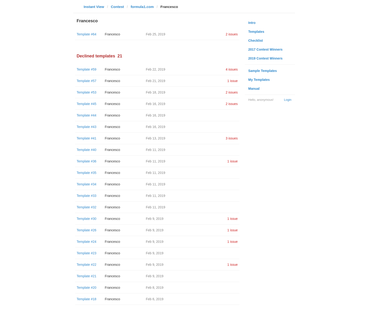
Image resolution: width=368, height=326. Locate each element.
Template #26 (86, 230)
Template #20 (86, 287)
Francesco (112, 34)
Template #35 (86, 173)
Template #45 (86, 104)
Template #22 (86, 264)
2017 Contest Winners (265, 49)
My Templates (259, 80)
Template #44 (86, 115)
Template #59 (86, 69)
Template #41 (86, 138)
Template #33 (86, 196)
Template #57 (86, 81)
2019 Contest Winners (265, 58)
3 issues (232, 138)
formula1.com (142, 7)
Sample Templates (262, 71)
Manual (254, 88)
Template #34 (86, 184)
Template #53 (86, 92)
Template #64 (86, 34)
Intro (252, 23)
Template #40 (86, 150)
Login (287, 99)
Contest (117, 7)
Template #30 (86, 219)
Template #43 (86, 127)
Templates (256, 32)
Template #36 (86, 161)
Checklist (255, 40)
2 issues (232, 34)
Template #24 (86, 242)
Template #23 (86, 253)
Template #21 (86, 276)
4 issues (232, 69)
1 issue (232, 81)
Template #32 (86, 207)
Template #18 (86, 299)
